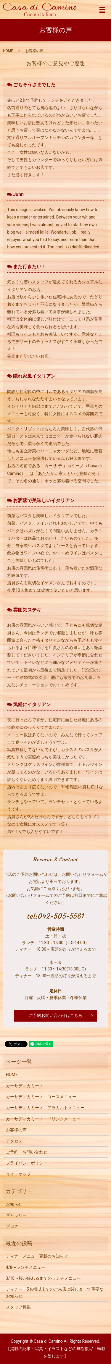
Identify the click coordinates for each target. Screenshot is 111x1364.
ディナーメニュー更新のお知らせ (37, 1256)
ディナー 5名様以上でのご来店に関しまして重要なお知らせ (55, 1292)
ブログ (12, 1226)
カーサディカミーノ (24, 1085)
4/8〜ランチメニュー (26, 1267)
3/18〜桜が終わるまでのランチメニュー (43, 1278)
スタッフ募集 (18, 1307)
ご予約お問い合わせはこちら (56, 1015)
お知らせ (14, 1204)
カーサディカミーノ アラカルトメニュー (45, 1107)
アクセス (14, 1141)
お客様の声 (16, 1129)
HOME (8, 51)
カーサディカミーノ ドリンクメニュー (43, 1119)
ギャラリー (16, 1215)
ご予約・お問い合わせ (26, 1152)
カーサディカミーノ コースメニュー (41, 1096)
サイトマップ (18, 1174)
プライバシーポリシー (26, 1163)
